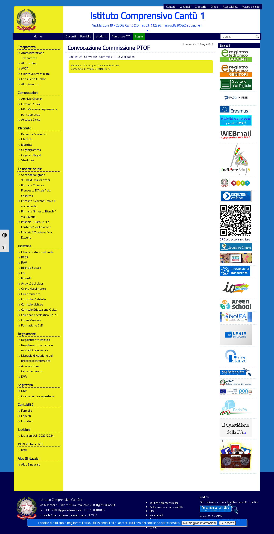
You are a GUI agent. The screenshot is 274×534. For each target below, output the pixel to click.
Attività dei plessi (32, 283)
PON (24, 450)
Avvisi (90, 69)
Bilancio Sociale (31, 267)
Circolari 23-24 (30, 104)
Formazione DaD (32, 325)
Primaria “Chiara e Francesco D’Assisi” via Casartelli (36, 190)
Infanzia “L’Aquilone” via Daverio (36, 235)
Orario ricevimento (33, 288)
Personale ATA (121, 36)
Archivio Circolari (32, 98)
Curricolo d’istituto (33, 299)
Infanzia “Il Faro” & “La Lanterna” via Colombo (36, 224)
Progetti (26, 278)
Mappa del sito (251, 7)
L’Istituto (27, 139)
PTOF (24, 257)
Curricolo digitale (32, 304)
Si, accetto (227, 523)
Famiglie (85, 36)
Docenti (71, 36)
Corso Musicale (31, 320)
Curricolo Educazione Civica (39, 309)
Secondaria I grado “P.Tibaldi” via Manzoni (35, 177)
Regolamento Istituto (35, 339)
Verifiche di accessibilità (163, 503)
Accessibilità (230, 7)
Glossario (201, 7)
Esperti (26, 416)
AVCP (24, 68)
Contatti (171, 7)
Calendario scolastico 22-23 (39, 315)
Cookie (153, 527)
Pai (23, 273)
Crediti (215, 7)
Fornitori (27, 421)
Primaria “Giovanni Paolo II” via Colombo (38, 203)
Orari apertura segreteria (37, 396)
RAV (24, 262)
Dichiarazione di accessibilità (166, 507)
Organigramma (31, 149)
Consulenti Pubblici (33, 79)
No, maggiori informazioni (199, 523)
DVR (24, 376)
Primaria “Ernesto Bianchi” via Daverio (38, 214)
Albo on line (29, 63)
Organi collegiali (31, 155)
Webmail (185, 7)
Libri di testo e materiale (37, 252)
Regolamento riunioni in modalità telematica (37, 348)
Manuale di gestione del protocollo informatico (37, 358)
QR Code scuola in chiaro (236, 223)
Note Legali (156, 515)
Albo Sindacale (30, 464)
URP (24, 391)
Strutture (27, 160)
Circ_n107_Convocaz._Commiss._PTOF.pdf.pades (102, 56)
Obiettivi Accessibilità (35, 73)
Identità (26, 144)
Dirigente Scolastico (34, 134)
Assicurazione (30, 366)
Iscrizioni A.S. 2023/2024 (37, 435)
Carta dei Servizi (31, 371)
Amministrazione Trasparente (32, 55)
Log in (139, 36)
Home (38, 36)
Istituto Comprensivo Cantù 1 (147, 16)
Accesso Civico (30, 119)
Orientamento (30, 294)
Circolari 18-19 (102, 69)
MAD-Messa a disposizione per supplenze (39, 112)
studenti (101, 36)
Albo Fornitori (30, 84)
